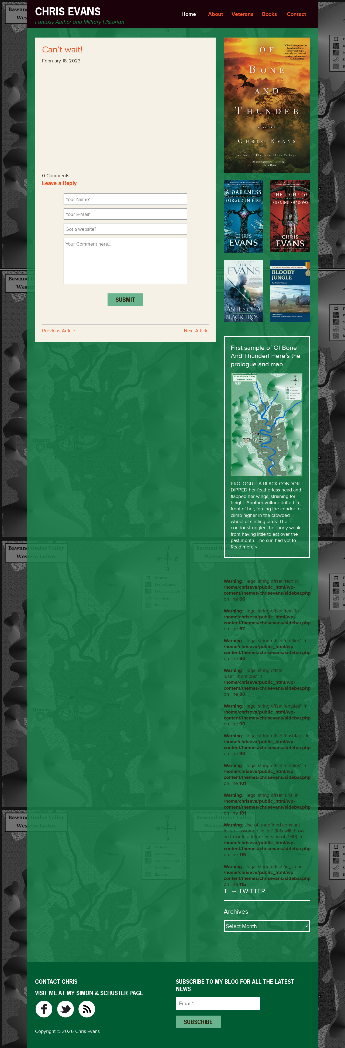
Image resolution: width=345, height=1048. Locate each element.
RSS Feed (87, 1009)
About (215, 14)
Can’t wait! (62, 49)
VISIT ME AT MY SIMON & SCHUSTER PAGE (89, 993)
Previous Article (58, 331)
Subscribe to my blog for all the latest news (235, 985)
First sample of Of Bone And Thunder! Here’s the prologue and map (266, 356)
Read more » (244, 547)
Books (269, 14)
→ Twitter (247, 891)
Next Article (196, 331)
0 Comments (55, 176)
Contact (296, 14)
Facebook (44, 1009)
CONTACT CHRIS (56, 981)
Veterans (243, 14)
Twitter (65, 1009)
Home (188, 14)
